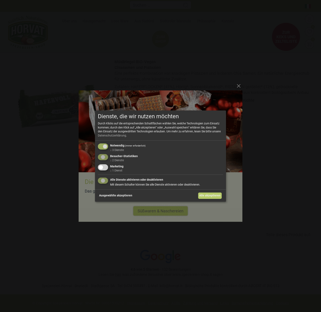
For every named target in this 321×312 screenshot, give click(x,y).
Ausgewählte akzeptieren (115, 195)
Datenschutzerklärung (112, 135)
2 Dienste (117, 160)
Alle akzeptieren (209, 195)
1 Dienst (116, 170)
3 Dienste (117, 150)
